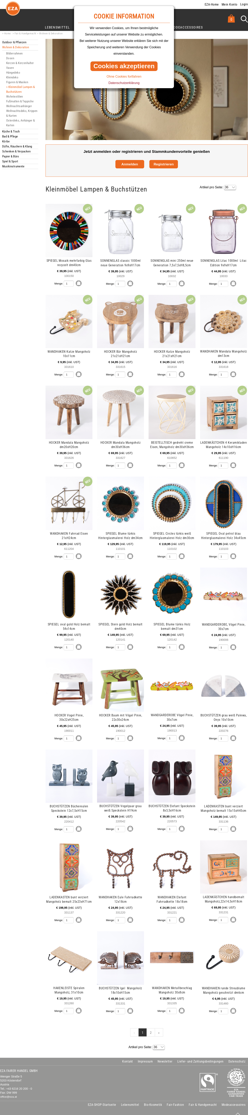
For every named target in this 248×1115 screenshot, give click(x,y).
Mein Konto (229, 4)
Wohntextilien (14, 96)
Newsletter (165, 1056)
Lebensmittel (57, 27)
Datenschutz (236, 1056)
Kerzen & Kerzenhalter (20, 63)
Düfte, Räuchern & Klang (17, 146)
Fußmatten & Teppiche (20, 101)
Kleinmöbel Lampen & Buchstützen (20, 89)
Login (244, 4)
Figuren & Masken (17, 82)
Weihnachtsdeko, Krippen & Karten (22, 113)
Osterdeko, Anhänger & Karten (20, 123)
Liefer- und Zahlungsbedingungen (200, 1056)
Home (7, 33)
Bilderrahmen (14, 53)
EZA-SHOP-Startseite (102, 1099)
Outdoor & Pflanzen (14, 42)
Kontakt (127, 1056)
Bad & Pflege (10, 136)
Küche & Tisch (11, 131)
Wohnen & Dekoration (50, 33)
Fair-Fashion (175, 1099)
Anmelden (130, 164)
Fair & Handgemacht (25, 33)
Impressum (145, 1056)
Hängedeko (13, 72)
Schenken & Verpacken (16, 151)
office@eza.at (8, 1091)
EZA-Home (212, 4)
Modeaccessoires (187, 27)
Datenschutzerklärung (124, 83)
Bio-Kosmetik (153, 1099)
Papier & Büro (10, 156)
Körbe (6, 141)
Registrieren (164, 164)
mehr (54, 206)
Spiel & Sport (10, 161)
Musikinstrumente (13, 166)
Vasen (10, 68)
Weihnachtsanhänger (19, 106)
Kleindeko (12, 77)
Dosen (10, 58)
